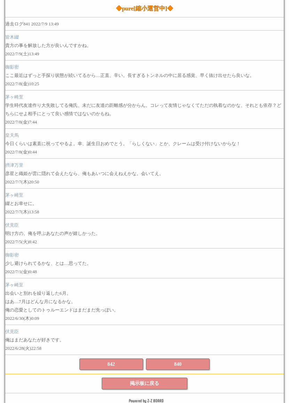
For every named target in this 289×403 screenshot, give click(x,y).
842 (111, 364)
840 (177, 364)
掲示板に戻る (144, 383)
